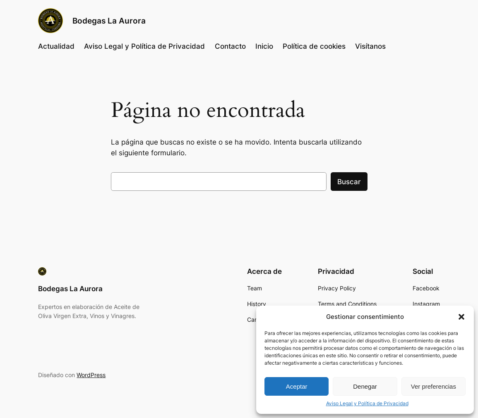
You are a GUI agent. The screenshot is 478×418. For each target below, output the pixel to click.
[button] (461, 317)
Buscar (349, 182)
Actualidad (56, 46)
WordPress (91, 374)
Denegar (365, 386)
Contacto (230, 46)
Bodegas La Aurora (109, 20)
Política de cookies (314, 46)
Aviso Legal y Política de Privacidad (367, 403)
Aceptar (296, 386)
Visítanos (370, 46)
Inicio (264, 46)
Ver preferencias (433, 386)
